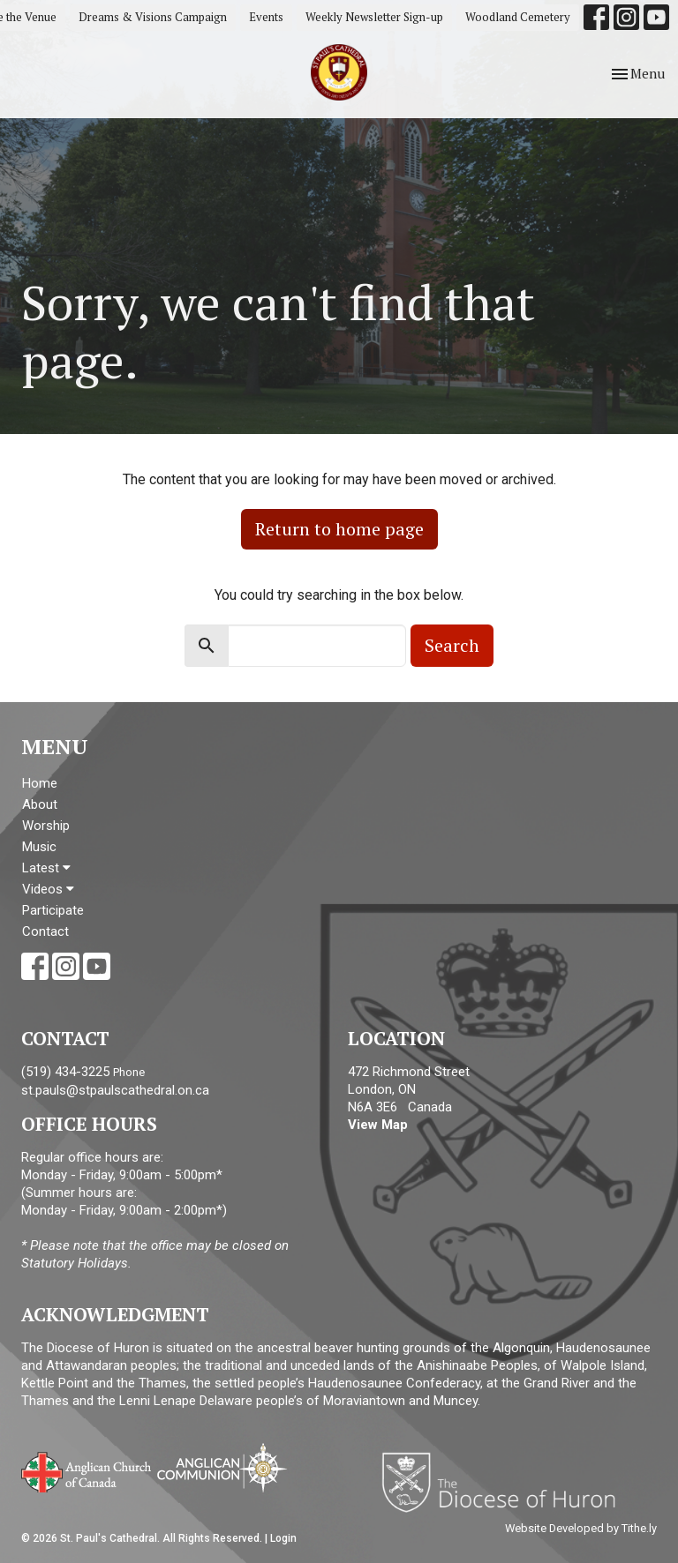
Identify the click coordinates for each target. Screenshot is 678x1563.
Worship (46, 826)
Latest (46, 868)
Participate (53, 910)
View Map (378, 1125)
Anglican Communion (222, 1467)
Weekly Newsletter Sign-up (374, 17)
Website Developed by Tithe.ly (581, 1528)
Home (39, 783)
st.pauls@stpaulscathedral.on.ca (115, 1090)
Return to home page (339, 529)
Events (266, 17)
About (39, 804)
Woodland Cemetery (517, 17)
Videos (48, 889)
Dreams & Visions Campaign (153, 17)
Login (283, 1538)
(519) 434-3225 (65, 1072)
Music (39, 847)
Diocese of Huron (505, 1482)
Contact (45, 931)
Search (452, 645)
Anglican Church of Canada (87, 1470)
